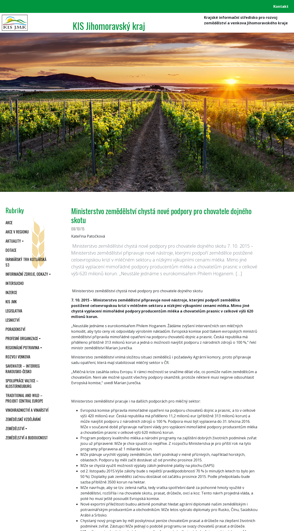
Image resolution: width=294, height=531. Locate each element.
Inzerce (11, 292)
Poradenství (15, 329)
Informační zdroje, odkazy (27, 274)
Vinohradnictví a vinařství (27, 410)
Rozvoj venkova (18, 357)
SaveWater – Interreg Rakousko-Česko (23, 368)
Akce (9, 222)
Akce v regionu (17, 232)
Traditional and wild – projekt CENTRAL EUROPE (24, 398)
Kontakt (280, 6)
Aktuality (13, 241)
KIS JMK (11, 301)
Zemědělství (15, 428)
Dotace (11, 250)
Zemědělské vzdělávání (23, 419)
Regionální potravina (22, 347)
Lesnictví (13, 320)
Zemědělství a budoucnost (27, 437)
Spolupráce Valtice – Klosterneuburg (22, 383)
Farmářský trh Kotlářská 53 (26, 262)
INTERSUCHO (15, 283)
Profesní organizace (22, 338)
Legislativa (14, 311)
